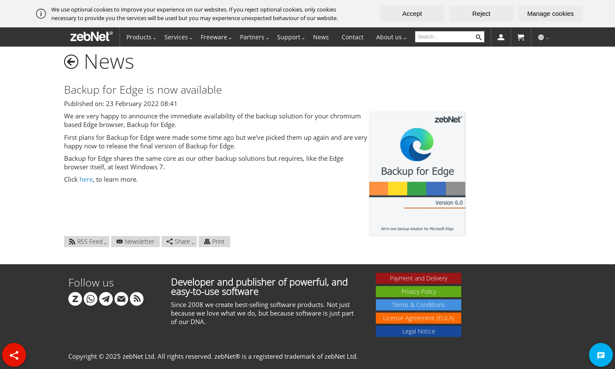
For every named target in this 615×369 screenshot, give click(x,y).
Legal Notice (418, 331)
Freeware (214, 37)
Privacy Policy (418, 291)
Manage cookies (550, 13)
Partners (252, 37)
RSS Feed (85, 241)
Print (214, 241)
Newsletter (135, 241)
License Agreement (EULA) (418, 318)
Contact (352, 37)
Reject (481, 13)
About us (389, 37)
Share (178, 241)
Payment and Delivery (418, 278)
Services (176, 37)
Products (139, 37)
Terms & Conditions (418, 305)
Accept (412, 13)
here (86, 179)
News (321, 37)
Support (288, 37)
